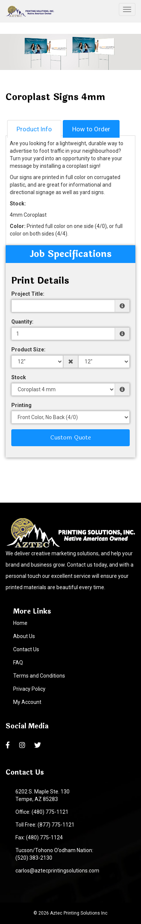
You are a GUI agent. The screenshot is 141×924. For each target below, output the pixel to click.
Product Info (34, 129)
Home (20, 623)
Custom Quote (70, 437)
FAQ (18, 663)
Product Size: (28, 349)
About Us (24, 636)
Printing (21, 405)
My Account (27, 702)
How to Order (91, 129)
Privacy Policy (29, 689)
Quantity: (22, 322)
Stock (18, 377)
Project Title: (27, 294)
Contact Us (26, 649)
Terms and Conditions (39, 676)
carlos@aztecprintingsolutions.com (56, 871)
